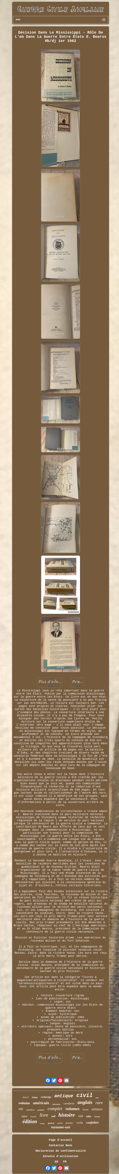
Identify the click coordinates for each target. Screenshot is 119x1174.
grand (59, 1123)
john (97, 1098)
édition (29, 1121)
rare (99, 1102)
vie (20, 1109)
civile (79, 1122)
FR (64, 1161)
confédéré (92, 1122)
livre (44, 1115)
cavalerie (68, 1103)
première (41, 1110)
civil (84, 1095)
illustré (26, 1097)
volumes (72, 1108)
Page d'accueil (60, 1140)
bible (88, 1116)
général (51, 1123)
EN (56, 1161)
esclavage (46, 1097)
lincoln (97, 1117)
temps (35, 1097)
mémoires (56, 1104)
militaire (97, 1109)
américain (41, 1103)
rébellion (30, 1110)
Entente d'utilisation (60, 1156)
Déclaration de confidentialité (60, 1150)
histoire (66, 1115)
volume (24, 1103)
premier (69, 1123)
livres (85, 1109)
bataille (33, 1116)
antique (63, 1096)
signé (24, 1116)
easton (42, 1123)
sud (53, 1116)
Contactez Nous (60, 1145)
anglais (84, 1102)
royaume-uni (60, 1127)
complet (55, 1108)
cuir (80, 1116)
